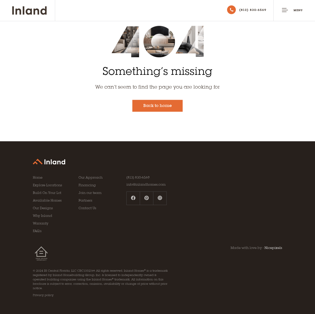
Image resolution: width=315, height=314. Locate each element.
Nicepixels (273, 248)
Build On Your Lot (47, 193)
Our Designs (43, 208)
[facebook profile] (133, 198)
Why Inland (42, 216)
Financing (87, 185)
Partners (85, 200)
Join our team (90, 193)
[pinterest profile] (146, 198)
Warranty (40, 223)
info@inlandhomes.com (146, 184)
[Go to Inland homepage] (33, 10)
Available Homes (47, 200)
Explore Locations (47, 185)
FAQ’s (37, 231)
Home (37, 177)
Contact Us (87, 208)
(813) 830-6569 (138, 177)
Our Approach (91, 177)
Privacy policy (43, 295)
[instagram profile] (159, 198)
